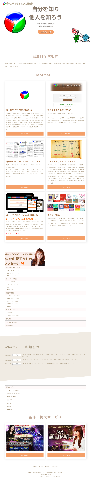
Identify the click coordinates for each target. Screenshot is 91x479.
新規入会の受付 (60, 363)
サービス (41, 466)
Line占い (10, 409)
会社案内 (47, 466)
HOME (35, 466)
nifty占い (10, 403)
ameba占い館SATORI (13, 393)
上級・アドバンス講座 (12, 301)
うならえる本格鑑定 (13, 390)
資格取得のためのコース (12, 303)
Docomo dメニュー (13, 397)
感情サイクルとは (11, 275)
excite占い (10, 406)
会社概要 (8, 319)
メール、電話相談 (11, 281)
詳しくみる (24, 134)
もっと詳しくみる (45, 32)
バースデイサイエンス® (13, 268)
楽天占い (10, 400)
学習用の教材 (10, 289)
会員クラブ (9, 287)
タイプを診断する (66, 134)
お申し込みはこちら (71, 360)
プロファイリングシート (13, 284)
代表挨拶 (10, 313)
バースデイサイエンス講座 (13, 295)
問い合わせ (9, 326)
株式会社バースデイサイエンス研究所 (45, 472)
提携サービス (10, 387)
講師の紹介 (9, 306)
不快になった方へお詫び (13, 315)
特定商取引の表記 (11, 322)
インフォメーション (12, 309)
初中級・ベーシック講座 (13, 298)
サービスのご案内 (11, 279)
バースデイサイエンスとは (13, 270)
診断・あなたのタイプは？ (13, 273)
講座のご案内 (10, 293)
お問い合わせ (54, 466)
